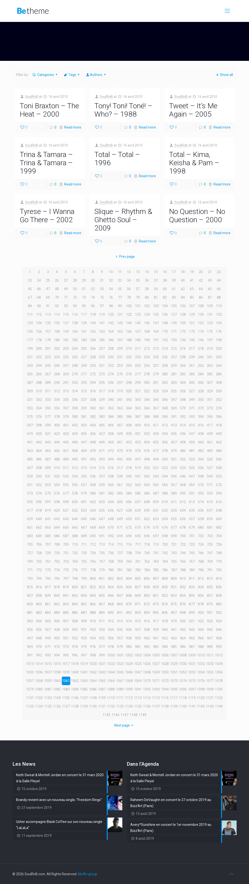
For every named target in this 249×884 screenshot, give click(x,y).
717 (138, 544)
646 (93, 519)
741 (156, 553)
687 (66, 536)
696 (147, 536)
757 (102, 561)
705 (30, 544)
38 (165, 280)
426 (93, 434)
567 (174, 485)
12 (129, 272)
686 (57, 536)
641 (48, 519)
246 (57, 366)
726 (219, 544)
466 (57, 451)
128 (183, 314)
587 (156, 493)
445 (66, 442)
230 (111, 357)
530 (39, 476)
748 (219, 553)
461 (210, 442)
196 (201, 340)
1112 (129, 698)
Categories (45, 75)
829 (156, 587)
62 (183, 289)
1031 (192, 664)
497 (138, 459)
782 (129, 570)
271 (84, 374)
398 (39, 425)
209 (120, 348)
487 (48, 459)
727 (30, 553)
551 (30, 485)
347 (174, 400)
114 (57, 314)
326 (183, 391)
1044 (111, 672)
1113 (138, 698)
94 (75, 306)
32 (111, 280)
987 (192, 647)
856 (201, 596)
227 (84, 357)
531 (48, 476)
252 (111, 366)
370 (183, 408)
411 (156, 425)
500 (165, 459)
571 (210, 485)
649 (120, 519)
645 (84, 519)
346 (165, 400)
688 (75, 536)
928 (57, 630)
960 (147, 638)
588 (165, 493)
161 (84, 331)
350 (201, 400)
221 (30, 357)
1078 (219, 681)
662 (39, 527)
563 (138, 485)
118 (93, 314)
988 (201, 647)
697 (156, 536)
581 (102, 493)
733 (84, 553)
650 (129, 519)
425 (84, 434)
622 (75, 510)
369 (174, 408)
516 (111, 468)
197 (210, 340)
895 (156, 613)
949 (48, 638)
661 (30, 527)
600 (75, 502)
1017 (66, 664)
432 (147, 434)
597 (48, 502)
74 (93, 297)
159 (66, 331)
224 (57, 357)
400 (57, 425)
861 (48, 604)
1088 (111, 689)
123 (138, 314)
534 (75, 476)
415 (192, 425)
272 (93, 374)
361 (102, 408)
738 (129, 553)
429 (120, 434)
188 (129, 340)
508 (39, 468)
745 (192, 553)
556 (75, 485)
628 (129, 510)
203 (66, 348)
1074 (183, 681)
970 (39, 647)
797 (66, 578)
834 (201, 587)
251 (102, 366)
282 (183, 374)
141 (102, 323)
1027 (156, 664)
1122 (219, 698)
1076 (201, 681)
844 (93, 596)
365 (138, 408)
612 (183, 502)
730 (57, 553)
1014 (39, 664)
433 (156, 434)
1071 (156, 681)
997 (84, 655)
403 (84, 425)
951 (66, 638)
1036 (39, 672)
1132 (111, 706)
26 (57, 280)
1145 (106, 715)
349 (192, 400)
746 (201, 553)
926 (39, 630)
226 (75, 357)
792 (219, 570)
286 (219, 374)
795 (48, 578)
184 (93, 340)
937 (138, 630)
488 (57, 459)
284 (201, 374)
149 (174, 323)
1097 (192, 689)
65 (210, 289)
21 (210, 272)
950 (57, 638)
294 (93, 383)
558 (93, 485)
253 (120, 366)
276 (129, 374)
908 (75, 621)
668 (93, 527)
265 (30, 374)
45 (30, 289)
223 (48, 357)
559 (102, 485)
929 (66, 630)
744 (183, 553)
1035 (30, 672)
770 (219, 561)
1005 (156, 655)
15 (156, 272)
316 (93, 391)
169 (156, 331)
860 (39, 604)
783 (138, 570)
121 (120, 314)
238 (183, 357)
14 (147, 272)
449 (102, 442)
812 (201, 578)
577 (66, 493)
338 (93, 400)
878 (201, 604)
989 (210, 647)
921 (192, 621)
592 (201, 493)
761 (138, 561)
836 (219, 587)
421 (48, 434)
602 (93, 502)
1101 (30, 698)
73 (84, 297)
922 (201, 621)
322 (147, 391)
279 (156, 374)
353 (30, 408)
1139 (174, 706)
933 (102, 630)
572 (219, 485)
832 (183, 587)
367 (156, 408)
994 (57, 655)
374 (219, 408)
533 (66, 476)
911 (102, 621)
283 (192, 374)
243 (30, 366)
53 (102, 289)
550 (219, 476)
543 (156, 476)
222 (39, 357)
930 (75, 630)
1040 (75, 672)
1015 (48, 664)
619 (48, 510)
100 (129, 306)
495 (120, 459)
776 (75, 570)
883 (48, 613)
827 (138, 587)
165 (120, 331)
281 (174, 374)
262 (201, 366)
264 (219, 366)
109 (210, 306)
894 (147, 613)
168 (147, 331)
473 (120, 451)
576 (57, 493)
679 (192, 527)
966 (201, 638)
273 (102, 374)
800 (93, 578)
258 (165, 366)
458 (183, 442)
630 (147, 510)
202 (57, 348)
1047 (138, 672)
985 (174, 647)
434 (165, 434)
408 (129, 425)
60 (165, 289)
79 (138, 297)
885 (66, 613)
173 (192, 331)
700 (183, 536)
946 (219, 630)
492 (93, 459)
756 (93, 561)
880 (219, 604)
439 (210, 434)
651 (138, 519)
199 (30, 348)
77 (120, 297)
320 (129, 391)
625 (102, 510)
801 (102, 578)
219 (210, 348)
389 (156, 417)
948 (39, 638)
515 (102, 468)
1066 (111, 681)
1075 (192, 681)
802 (111, 578)
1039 (66, 672)
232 (129, 357)
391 (174, 417)
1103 (48, 698)
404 (93, 425)
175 (210, 331)
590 (183, 493)
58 (147, 289)
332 (39, 400)
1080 (39, 689)
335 (66, 400)
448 (93, 442)
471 (102, 451)
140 (93, 323)
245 (48, 366)
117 (84, 314)
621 (66, 510)
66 (219, 289)
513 (84, 468)
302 (165, 383)
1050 (165, 672)
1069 (138, 681)
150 (183, 323)
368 (165, 408)
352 (219, 400)
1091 (138, 689)
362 (111, 408)
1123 (30, 706)
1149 (142, 715)
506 (219, 459)
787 (174, 570)
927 (48, 630)
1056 (219, 672)
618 (39, 510)
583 (120, 493)
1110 (111, 698)
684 (39, 536)
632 (165, 510)
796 (57, 578)
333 (48, 400)
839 (48, 596)
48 (57, 289)
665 (66, 527)
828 (147, 587)
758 (111, 561)
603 (102, 502)
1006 (165, 655)
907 (66, 621)
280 (165, 374)
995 (66, 655)
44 (219, 280)
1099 (210, 689)
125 (156, 314)
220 (219, 348)
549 (210, 476)
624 (93, 510)
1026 (147, 664)
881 (30, 613)
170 (165, 331)
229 (102, 357)
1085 (84, 689)
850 (147, 596)
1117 (174, 698)
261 (192, 366)
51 (84, 289)
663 (48, 527)
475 (138, 451)
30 (93, 280)
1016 (57, 664)
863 (66, 604)
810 (183, 578)
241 (210, 357)
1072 (165, 681)
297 (120, 383)
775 (66, 570)
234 (147, 357)
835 (210, 587)
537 (102, 476)
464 (39, 451)
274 (111, 374)
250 (93, 366)
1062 (75, 681)
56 (129, 289)
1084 (75, 689)
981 (138, 647)
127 (174, 314)
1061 (66, 681)
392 (183, 417)
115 (66, 314)
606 (129, 502)
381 (84, 417)
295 (102, 383)
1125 (48, 706)
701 (192, 536)
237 (174, 357)
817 (48, 587)
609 (156, 502)
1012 (219, 655)
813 (210, 578)
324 (165, 391)
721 (174, 544)
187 (120, 340)
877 (192, 604)
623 (84, 510)
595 (30, 502)
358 (75, 408)
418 (219, 425)
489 (66, 459)
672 (129, 527)
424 (75, 434)
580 (93, 493)
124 (147, 314)
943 (192, 630)
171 (174, 331)
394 (201, 417)
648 (111, 519)
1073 (174, 681)
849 (138, 596)
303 (174, 383)
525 (192, 468)
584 (129, 493)
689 (84, 536)
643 (66, 519)
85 (192, 297)
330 (219, 391)
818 (57, 587)
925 (30, 630)
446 (75, 442)
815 (30, 587)
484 (219, 451)
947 (30, 638)
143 (120, 323)
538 (111, 476)
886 (75, 613)
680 (201, 527)
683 (30, 536)
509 (48, 468)
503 (192, 459)
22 (219, 272)
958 (129, 638)
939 (156, 630)
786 (165, 570)
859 (30, 604)
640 (39, 519)
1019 (84, 664)
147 (156, 323)
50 (75, 289)
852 (165, 596)
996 (75, 655)
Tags (72, 75)
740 (147, 553)
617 (30, 510)
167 (138, 331)
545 (174, 476)
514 (93, 468)
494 (111, 459)
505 (210, 459)
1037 (48, 672)
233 (138, 357)
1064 (93, 681)
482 (201, 451)
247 (66, 366)
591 (192, 493)
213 (156, 348)
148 (165, 323)
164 (111, 331)
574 (39, 493)
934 (111, 630)
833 (192, 587)
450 (111, 442)
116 (75, 314)
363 (120, 408)
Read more (72, 127)
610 (165, 502)
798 (75, 578)
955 (102, 638)
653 (156, 519)
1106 (75, 698)
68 (39, 297)
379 (66, 417)
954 (93, 638)
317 (102, 391)
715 (120, 544)
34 (129, 280)
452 (129, 442)
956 (111, 638)
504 (201, 459)
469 (84, 451)
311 (48, 391)
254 (129, 366)
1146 (115, 715)
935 (120, 630)
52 (93, 289)
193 (174, 340)
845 (102, 596)
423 (66, 434)
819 (66, 587)
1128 (75, 706)
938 (147, 630)
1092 (147, 689)
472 (111, 451)
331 (30, 400)
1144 (219, 706)
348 (183, 400)
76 (111, 297)
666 (75, 527)
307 (210, 383)
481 (192, 451)
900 (201, 613)
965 (192, 638)
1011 (210, 655)
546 (183, 476)
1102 (39, 698)
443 (48, 442)
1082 (57, 689)
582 (111, 493)
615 (210, 502)
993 (48, 655)
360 (93, 408)
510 (57, 468)
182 (75, 340)
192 (165, 340)
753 (66, 561)
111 (30, 314)
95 (84, 306)
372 (201, 408)
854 (183, 596)
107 (192, 306)
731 (66, 553)
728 (39, 553)
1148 (133, 715)
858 (219, 596)
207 (102, 348)
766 (183, 561)
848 (129, 596)
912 (111, 621)
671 (120, 527)
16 (165, 272)
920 (183, 621)
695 (138, 536)
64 (201, 289)
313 (66, 391)
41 (192, 280)
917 (156, 621)
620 (57, 510)
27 (66, 280)
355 (48, 408)
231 (120, 357)
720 (165, 544)
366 (147, 408)
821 (84, 587)
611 (174, 502)
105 (174, 306)
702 (201, 536)
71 (66, 297)
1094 (165, 689)
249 (84, 366)
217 (192, 348)
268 (57, 374)
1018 (75, 664)
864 (75, 604)
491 (84, 459)
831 (174, 587)
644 (75, 519)
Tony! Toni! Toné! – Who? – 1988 (123, 109)
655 (174, 519)
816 (39, 587)
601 (84, 502)
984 (165, 647)
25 (48, 280)
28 (75, 280)
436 (183, 434)
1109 (102, 698)
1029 (174, 664)
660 (219, 519)
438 (201, 434)
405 (102, 425)
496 (129, 459)
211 (138, 348)
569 (192, 485)
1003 (138, 655)
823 (102, 587)
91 (48, 306)
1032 (201, 664)
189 (138, 340)
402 (75, 425)
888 (93, 613)
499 (156, 459)
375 (30, 417)
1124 (39, 706)
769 (210, 561)
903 (30, 621)
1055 (210, 672)
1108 (93, 698)
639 (30, 519)
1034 (219, 664)
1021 (102, 664)
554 (57, 485)
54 (111, 289)
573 (30, 493)
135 (48, 323)
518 (129, 468)
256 (147, 366)
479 (174, 451)
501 (174, 459)
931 (84, 630)
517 (120, 468)
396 (219, 417)
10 (111, 272)
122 (129, 314)
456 (165, 442)
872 (147, 604)
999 (102, 655)
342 (129, 400)
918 (165, 621)
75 (102, 297)
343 (138, 400)
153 (210, 323)
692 (111, 536)
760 (129, 561)
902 (219, 613)
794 (39, 578)
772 (39, 570)
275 (120, 374)
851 (156, 596)
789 (192, 570)
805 (138, 578)
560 (111, 485)
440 (219, 434)
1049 (156, 672)
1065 (102, 681)
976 (93, 647)
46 (39, 289)
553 (48, 485)
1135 (138, 706)
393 (192, 417)
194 (183, 340)
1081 (48, 689)
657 (192, 519)
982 (147, 647)
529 (30, 476)
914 (129, 621)
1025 (138, 664)
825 (120, 587)
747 (210, 553)
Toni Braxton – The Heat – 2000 (49, 109)
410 (147, 425)
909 (84, 621)
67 (30, 297)
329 (210, 391)
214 (165, 348)
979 (120, 647)
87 (210, 297)
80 (147, 297)
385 (120, 417)
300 (147, 383)
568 (183, 485)
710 (75, 544)
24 (39, 280)
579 (84, 493)
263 (210, 366)
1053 (192, 672)
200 (39, 348)
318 (111, 391)
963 (174, 638)
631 (156, 510)
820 (75, 587)
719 (156, 544)
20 (201, 272)
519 (138, 468)
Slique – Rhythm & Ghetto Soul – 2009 (123, 219)
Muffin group (87, 874)
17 (174, 272)
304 (183, 383)
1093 (156, 689)
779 (102, 570)
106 (183, 306)
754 (75, 561)
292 (75, 383)
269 (66, 374)
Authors (96, 75)
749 (30, 561)
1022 (111, 664)
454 (147, 442)
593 (210, 493)
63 (192, 289)
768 (201, 561)
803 (120, 578)
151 (192, 323)
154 (219, 323)
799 (84, 578)
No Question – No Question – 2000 (197, 215)
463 (30, 451)
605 (120, 502)
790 (201, 570)
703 (210, 536)
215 (174, 348)
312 (57, 391)
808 (165, 578)
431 (138, 434)
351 (210, 400)
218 (201, 348)
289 (48, 383)
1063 (84, 681)
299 (138, 383)
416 (201, 425)
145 (138, 323)
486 (39, 459)
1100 (219, 689)
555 (66, 485)
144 (129, 323)
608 (147, 502)
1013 (30, 664)
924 (219, 621)
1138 (165, 706)
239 (192, 357)
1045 (120, 672)
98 (111, 306)
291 (66, 383)
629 (138, 510)
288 (39, 383)
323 (156, 391)
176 (219, 331)
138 (75, 323)
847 (120, 596)
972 (57, 647)
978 (111, 647)
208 (111, 348)
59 (156, 289)
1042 (93, 672)
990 (219, 647)
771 (30, 570)
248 (75, 366)
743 (174, 553)
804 (129, 578)
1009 (192, 655)
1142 (201, 706)
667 (84, 527)
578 (75, 493)
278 (147, 374)
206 (93, 348)
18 (183, 272)
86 (201, 297)
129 (192, 314)
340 (111, 400)
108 (201, 306)
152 (201, 323)
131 (210, 314)
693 (120, 536)
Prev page (124, 256)
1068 (129, 681)
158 (57, 331)
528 (219, 468)
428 (111, 434)
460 (201, 442)
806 (147, 578)
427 (102, 434)
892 (129, 613)
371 (192, 408)
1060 (57, 681)
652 (147, 519)
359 (84, 408)
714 (111, 544)
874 (165, 604)
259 (174, 366)
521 (156, 468)
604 (111, 502)
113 (48, 314)
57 (138, 289)
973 (66, 647)
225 (66, 357)
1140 (183, 706)
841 (66, 596)
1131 (102, 706)
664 (57, 527)
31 (102, 280)
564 (147, 485)
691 (102, 536)
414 (183, 425)
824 (111, 587)
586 (147, 493)
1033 (210, 664)
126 (165, 314)
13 (138, 272)
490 (75, 459)
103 (156, 306)
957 (120, 638)
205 (84, 348)
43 (210, 280)
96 (93, 306)
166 (129, 331)
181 (66, 340)
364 (129, 408)
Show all (224, 75)
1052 (183, 672)
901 (210, 613)
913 (120, 621)
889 (102, 613)
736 (111, 553)
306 (201, 383)
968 (219, 638)
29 (84, 280)
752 (57, 561)
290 (57, 383)
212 (147, 348)
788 (183, 570)
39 (174, 280)
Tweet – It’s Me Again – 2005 (193, 109)
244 (39, 366)
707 (48, 544)
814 (219, 578)
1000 (111, 655)
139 (84, 323)
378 (57, 417)
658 (201, 519)
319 (120, 391)
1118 (183, 698)
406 (111, 425)
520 (147, 468)
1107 (84, 698)
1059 (48, 681)
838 (39, 596)
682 (219, 527)
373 (210, 408)
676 (165, 527)
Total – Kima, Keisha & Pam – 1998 (194, 162)
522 (165, 468)
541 (138, 476)
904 (39, 621)
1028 (165, 664)
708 (57, 544)
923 (210, 621)
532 (57, 476)
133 (30, 323)
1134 (129, 706)
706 (39, 544)
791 (210, 570)
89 (30, 306)
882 (39, 613)
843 (84, 596)
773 (48, 570)
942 (183, 630)
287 (30, 383)
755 (84, 561)
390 (165, 417)
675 (156, 527)
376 (39, 417)
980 (129, 647)
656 (183, 519)
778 (93, 570)
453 (138, 442)
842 (75, 596)
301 (156, 383)
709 (66, 544)
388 (147, 417)
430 (129, 434)
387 (138, 417)
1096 (183, 689)
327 (192, 391)
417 (210, 425)
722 (183, 544)
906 (57, 621)
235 (156, 357)
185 (102, 340)
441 (30, 442)
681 (210, 527)
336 (75, 400)
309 (30, 391)
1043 (102, 672)
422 (57, 434)
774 (57, 570)
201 (48, 348)
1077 (210, 681)
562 (129, 485)
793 (30, 578)
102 (147, 306)
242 (219, 357)
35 (138, 280)
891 (120, 613)
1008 (183, 655)
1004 (147, 655)
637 (210, 510)
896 (165, 613)
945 (210, 630)
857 (210, 596)
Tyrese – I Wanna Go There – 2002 (47, 215)
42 (201, 280)
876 (183, 604)
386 (129, 417)
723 (192, 544)
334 (57, 400)
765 (174, 561)
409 (138, 425)
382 (93, 417)
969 (30, 647)
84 (183, 297)
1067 (120, 681)
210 (129, 348)
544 (165, 476)
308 (219, 383)
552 (39, 485)
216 (183, 348)
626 (111, 510)
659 (210, 519)
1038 (57, 672)
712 (93, 544)
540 (129, 476)
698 (165, 536)
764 (165, 561)
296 (111, 383)
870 (129, 604)
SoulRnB (31, 97)
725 (210, 544)
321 (138, 391)
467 (66, 451)
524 (183, 468)
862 (57, 604)
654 (165, 519)
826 (129, 587)
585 (138, 493)
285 (210, 374)
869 (120, 604)
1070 (147, 681)
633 (174, 510)
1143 (210, 706)
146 (147, 323)
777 (84, 570)
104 (165, 306)
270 (75, 374)
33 (120, 280)
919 (174, 621)
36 (147, 280)
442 (39, 442)
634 (183, 510)
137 (66, 323)
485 (30, 459)
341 (120, 400)
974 (75, 647)
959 (138, 638)
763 (156, 561)
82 (165, 297)
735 (102, 553)
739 (138, 553)
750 (39, 561)
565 (156, 485)
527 (210, 468)
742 (165, 553)
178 (39, 340)
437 (192, 434)
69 (48, 297)
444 (57, 442)
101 (138, 306)
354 (39, 408)
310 (39, 391)
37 (156, 280)
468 (75, 451)
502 (183, 459)
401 (66, 425)
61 (174, 289)
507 (30, 468)
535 (84, 476)
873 (156, 604)
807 (156, 578)
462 (219, 442)
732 (75, 553)
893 (138, 613)
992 (39, 655)
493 (102, 459)
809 (174, 578)
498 (147, 459)
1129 (84, 706)
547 (192, 476)
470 (93, 451)
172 (183, 331)
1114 (147, 698)
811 (192, 578)
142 (111, 323)
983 (156, 647)
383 (102, 417)
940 (165, 630)
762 (147, 561)
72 (75, 297)
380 (75, 417)
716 (129, 544)
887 (84, 613)
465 (48, 451)
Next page (124, 725)
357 (66, 408)
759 (120, 561)
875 (174, 604)
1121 (210, 698)
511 (66, 468)
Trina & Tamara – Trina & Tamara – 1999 (46, 162)
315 (84, 391)
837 (30, 596)
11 (120, 272)
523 (174, 468)
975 (84, 647)
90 (39, 306)
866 (93, 604)
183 (84, 340)
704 (219, 536)
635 (192, 510)
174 (201, 331)
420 (39, 434)
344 (147, 400)
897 (174, 613)
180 (57, 340)
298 (129, 383)
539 (120, 476)
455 (156, 442)
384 (111, 417)
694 (129, 536)
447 (84, 442)
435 (174, 434)
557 (84, 485)
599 (66, 502)
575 (48, 493)
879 (210, 604)
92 (57, 306)
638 (219, 510)
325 (174, 391)
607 (138, 502)
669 (102, 527)
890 (111, 613)
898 (183, 613)
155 (30, 331)
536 (93, 476)
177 (30, 340)
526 (201, 468)
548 (201, 476)
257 (156, 366)
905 (48, 621)
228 (93, 357)
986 (183, 647)
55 (120, 289)
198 (219, 340)
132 (219, 314)
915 (138, 621)
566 (165, 485)
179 (48, 340)
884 (57, 613)
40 (183, 280)
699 (174, 536)
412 (165, 425)
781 (120, 570)
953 (84, 638)
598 (57, 502)
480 (183, 451)
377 (48, 417)
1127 (66, 706)
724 (201, 544)
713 (102, 544)
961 (156, 638)
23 (30, 280)
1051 (174, 672)
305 (192, 383)
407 (120, 425)
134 (39, 323)
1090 (129, 689)
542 (147, 476)
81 (156, 297)
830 (165, 587)
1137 (156, 706)
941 (174, 630)
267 (48, 374)
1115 (156, 698)
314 (75, 391)
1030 (183, 664)
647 (102, 519)
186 (111, 340)
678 (183, 527)
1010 (201, 655)
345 (156, 400)
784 (147, 570)
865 (84, 604)
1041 (84, 672)
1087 (102, 689)
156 (39, 331)
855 (192, 596)
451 (120, 442)
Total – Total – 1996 (117, 158)
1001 (120, 655)
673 (138, 527)
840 (57, 596)
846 (111, 596)
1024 (129, 664)
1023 (120, 664)
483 (210, 451)
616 (219, 502)
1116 (165, 698)
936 (129, 630)
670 (111, 527)
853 (174, 596)
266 (39, 374)
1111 (120, 698)
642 (57, 519)
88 (219, 297)
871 (138, 604)
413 (174, 425)
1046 (129, 672)
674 (147, 527)
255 (138, 366)
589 (174, 493)
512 (75, 468)
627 (120, 510)
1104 (57, 698)
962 (165, 638)
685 (48, 536)
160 (75, 331)
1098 (201, 689)
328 (201, 391)
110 (219, 306)
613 (192, 502)
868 (111, 604)
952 (75, 638)
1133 (120, 706)
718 (147, 544)
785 (156, 570)
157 (48, 331)
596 (39, 502)
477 (156, 451)
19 (192, 272)
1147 (124, 715)
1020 (93, 664)
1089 (120, 689)
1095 (174, 689)
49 (66, 289)
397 (30, 425)
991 (30, 655)
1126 (57, 706)
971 (48, 647)
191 (156, 340)
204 (75, 348)
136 (57, 323)
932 (93, 630)
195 (192, 340)
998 (93, 655)
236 (165, 357)
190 (147, 340)
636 (201, 510)
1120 (201, 698)
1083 (66, 689)
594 (219, 493)
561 (120, 485)
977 (102, 647)
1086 (93, 689)
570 (201, 485)
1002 (129, 655)
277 (138, 374)
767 (192, 561)
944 (201, 630)
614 (201, 502)
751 (48, 561)
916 (147, 621)
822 (93, 587)
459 (192, 442)
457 (174, 442)
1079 (30, 689)
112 (39, 314)
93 (66, 306)
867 (102, 604)
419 (30, 434)
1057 (30, 681)
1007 (174, 655)
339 (102, 400)
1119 (192, 698)
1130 (93, 706)
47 (48, 289)
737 (120, 553)
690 (93, 536)
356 (57, 408)
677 (174, 527)
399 (48, 425)
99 (120, 306)
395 (210, 417)
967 (210, 638)
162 (93, 331)
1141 (192, 706)
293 (84, 383)
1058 (39, 681)
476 (147, 451)
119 (102, 314)
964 (183, 638)
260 (183, 366)
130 (201, 314)
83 (174, 297)
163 (102, 331)
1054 (201, 672)
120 (111, 314)
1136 (147, 706)
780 (111, 570)
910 (93, 621)
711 (84, 544)
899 (192, 613)
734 (93, 553)
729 (48, 553)
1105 (66, 698)
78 (129, 297)
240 (201, 357)
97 (102, 306)
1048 (147, 672)
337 (84, 400)
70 (57, 297)
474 (129, 451)
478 (165, 451)
